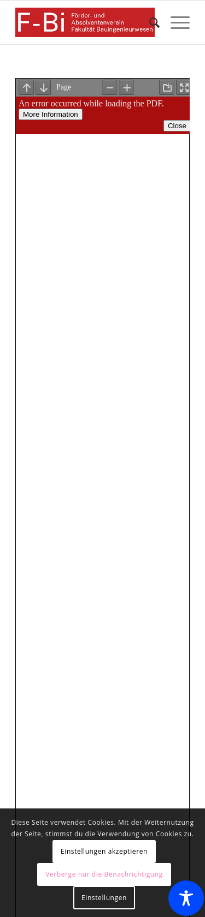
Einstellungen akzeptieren (104, 851)
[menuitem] (149, 22)
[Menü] (175, 22)
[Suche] (149, 22)
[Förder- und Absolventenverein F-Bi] (85, 22)
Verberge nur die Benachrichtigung (104, 874)
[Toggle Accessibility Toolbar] (186, 898)
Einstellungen (104, 897)
